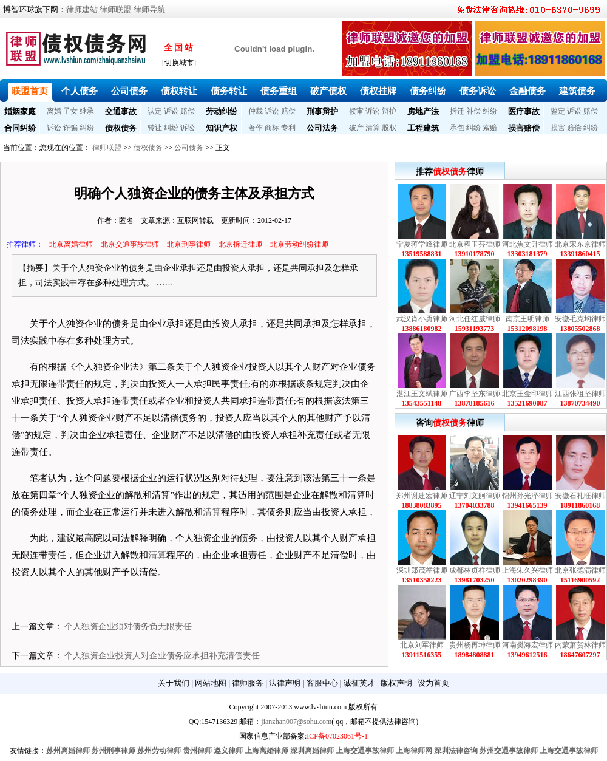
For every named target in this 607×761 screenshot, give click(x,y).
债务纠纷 (428, 91)
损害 (558, 127)
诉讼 (171, 111)
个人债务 (79, 91)
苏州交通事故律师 (509, 750)
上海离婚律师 (266, 750)
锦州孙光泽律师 (527, 495)
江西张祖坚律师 (580, 393)
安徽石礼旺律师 (580, 495)
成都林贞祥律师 (474, 570)
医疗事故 (524, 111)
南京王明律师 (527, 319)
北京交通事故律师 (130, 244)
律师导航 (149, 9)
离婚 (54, 111)
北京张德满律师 (580, 570)
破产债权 (328, 91)
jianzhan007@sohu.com (296, 721)
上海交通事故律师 (365, 750)
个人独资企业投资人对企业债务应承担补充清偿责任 (162, 655)
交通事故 (121, 111)
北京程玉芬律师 (474, 244)
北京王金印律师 (527, 393)
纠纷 (490, 111)
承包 (457, 127)
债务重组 (278, 91)
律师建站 (82, 9)
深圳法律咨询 (456, 750)
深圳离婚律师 (312, 750)
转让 (155, 127)
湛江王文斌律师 (421, 393)
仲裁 (255, 111)
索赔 (490, 127)
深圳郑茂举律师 (421, 570)
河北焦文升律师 (527, 244)
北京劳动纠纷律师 (299, 244)
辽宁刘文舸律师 (474, 495)
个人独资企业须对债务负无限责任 (128, 626)
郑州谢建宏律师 (421, 495)
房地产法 (423, 111)
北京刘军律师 (422, 645)
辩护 (389, 111)
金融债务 (527, 91)
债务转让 (229, 91)
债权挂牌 (378, 91)
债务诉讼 (477, 91)
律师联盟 (115, 9)
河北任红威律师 (474, 319)
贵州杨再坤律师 (474, 645)
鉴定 (558, 111)
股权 (389, 127)
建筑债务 (577, 91)
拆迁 (457, 111)
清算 (372, 127)
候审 (356, 111)
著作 (255, 127)
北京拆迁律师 (240, 244)
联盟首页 (30, 91)
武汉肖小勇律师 (421, 319)
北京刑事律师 (189, 244)
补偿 (473, 111)
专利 (288, 127)
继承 (87, 111)
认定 (155, 111)
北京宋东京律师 (580, 244)
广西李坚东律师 (474, 393)
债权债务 (121, 127)
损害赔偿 (524, 127)
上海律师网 (414, 750)
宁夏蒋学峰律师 (421, 244)
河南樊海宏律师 (527, 645)
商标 (272, 127)
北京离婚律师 (71, 244)
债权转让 (179, 91)
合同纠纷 (20, 127)
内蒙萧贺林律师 (580, 645)
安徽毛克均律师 (580, 319)
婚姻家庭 (20, 111)
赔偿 (187, 111)
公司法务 (322, 127)
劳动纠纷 (221, 111)
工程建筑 (423, 127)
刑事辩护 (322, 111)
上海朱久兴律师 (527, 570)
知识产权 (221, 127)
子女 (70, 111)
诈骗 (70, 127)
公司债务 (129, 91)
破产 (356, 127)
